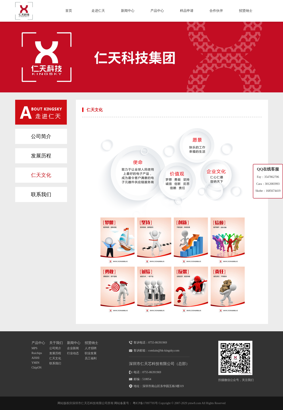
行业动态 (73, 353)
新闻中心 (127, 10)
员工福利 (91, 358)
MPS (35, 348)
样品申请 (186, 10)
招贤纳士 (245, 10)
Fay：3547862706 (268, 176)
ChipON (37, 367)
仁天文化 (41, 175)
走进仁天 (98, 10)
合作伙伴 (216, 10)
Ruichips (37, 353)
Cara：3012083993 (267, 183)
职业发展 (91, 353)
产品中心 (157, 10)
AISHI (35, 357)
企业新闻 (73, 348)
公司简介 (41, 136)
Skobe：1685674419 (267, 190)
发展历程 (41, 155)
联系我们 (41, 194)
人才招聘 (91, 348)
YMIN (35, 362)
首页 (68, 10)
